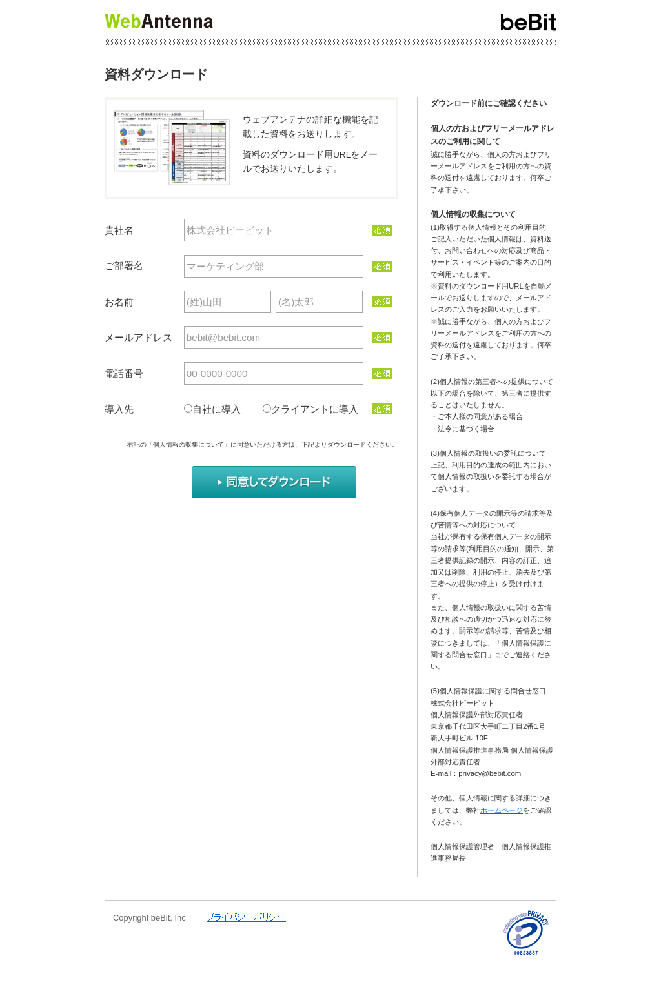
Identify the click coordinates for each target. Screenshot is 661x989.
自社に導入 (226, 408)
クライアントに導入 (314, 408)
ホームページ (501, 810)
